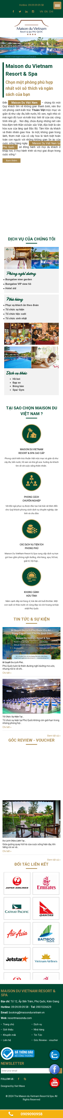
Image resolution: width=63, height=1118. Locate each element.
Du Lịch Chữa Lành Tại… (14, 840)
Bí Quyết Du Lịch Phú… (13, 662)
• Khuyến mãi (8, 1034)
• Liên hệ (6, 1040)
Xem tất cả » (53, 735)
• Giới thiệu (7, 1029)
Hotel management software (20, 56)
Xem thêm (11, 160)
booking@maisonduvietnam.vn (27, 1012)
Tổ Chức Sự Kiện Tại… (13, 716)
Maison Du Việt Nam (24, 102)
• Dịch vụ (37, 1024)
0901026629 (43, 1007)
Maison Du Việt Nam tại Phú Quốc (31, 145)
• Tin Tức (37, 1034)
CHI (51, 11)
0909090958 (32, 1114)
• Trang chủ (7, 1024)
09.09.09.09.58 (36, 5)
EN (46, 11)
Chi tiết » (7, 672)
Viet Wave (19, 1086)
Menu (57, 5)
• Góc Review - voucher (45, 1040)
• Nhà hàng (38, 1029)
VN (41, 11)
